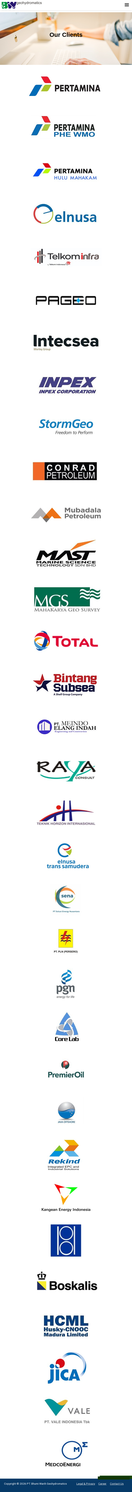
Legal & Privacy (85, 1483)
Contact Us (117, 1483)
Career (102, 1483)
